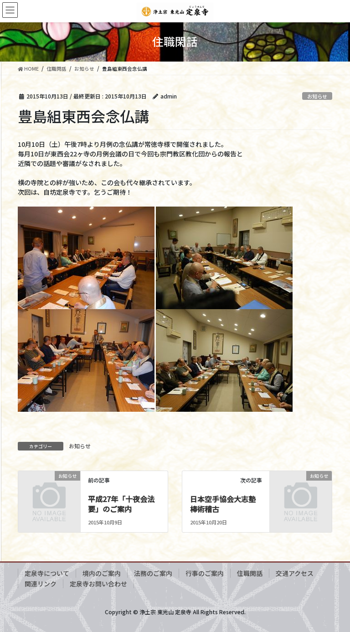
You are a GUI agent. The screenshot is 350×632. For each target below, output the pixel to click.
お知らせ (317, 96)
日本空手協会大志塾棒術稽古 (223, 503)
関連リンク (41, 583)
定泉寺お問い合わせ (98, 583)
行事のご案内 (204, 573)
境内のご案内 (101, 573)
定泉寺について (47, 573)
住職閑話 (249, 573)
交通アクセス (295, 573)
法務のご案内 (153, 573)
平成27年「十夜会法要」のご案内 (121, 503)
